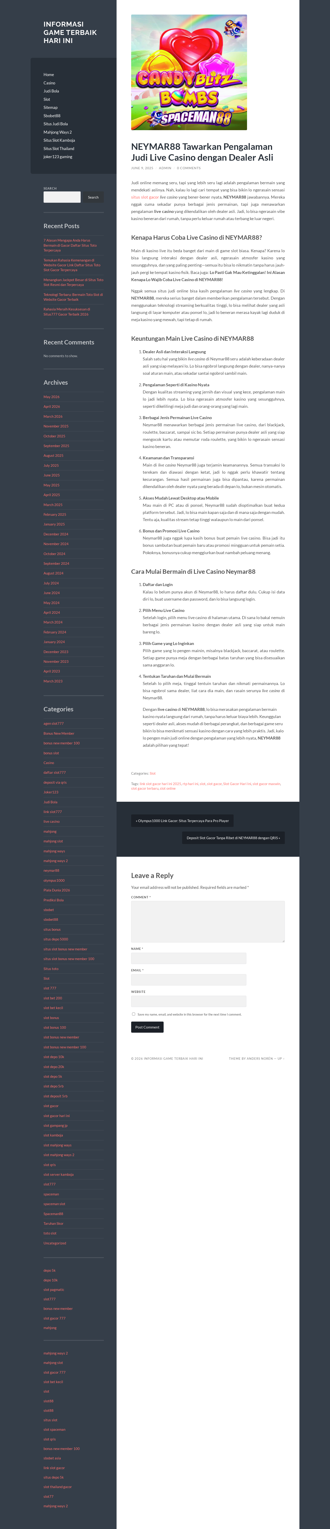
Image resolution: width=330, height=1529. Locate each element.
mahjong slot (53, 841)
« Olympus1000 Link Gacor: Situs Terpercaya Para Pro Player (182, 821)
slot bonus (51, 1018)
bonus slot (51, 753)
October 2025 (54, 436)
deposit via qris (55, 782)
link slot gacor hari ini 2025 (160, 784)
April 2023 (52, 671)
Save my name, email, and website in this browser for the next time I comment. (190, 1014)
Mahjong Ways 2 (58, 132)
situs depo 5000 (56, 939)
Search (50, 188)
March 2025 (53, 505)
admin (165, 168)
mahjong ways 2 (56, 861)
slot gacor (51, 1106)
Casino (49, 82)
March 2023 (53, 681)
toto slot (50, 1233)
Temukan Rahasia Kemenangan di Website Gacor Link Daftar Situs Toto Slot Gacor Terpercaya (72, 265)
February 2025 (55, 514)
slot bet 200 (53, 998)
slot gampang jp (56, 1125)
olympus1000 (54, 880)
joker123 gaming (58, 156)
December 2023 (56, 652)
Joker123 (51, 792)
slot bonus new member (61, 1037)
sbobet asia (52, 1458)
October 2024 (54, 554)
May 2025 (52, 485)
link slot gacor (54, 1468)
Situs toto (51, 969)
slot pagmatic (54, 1289)
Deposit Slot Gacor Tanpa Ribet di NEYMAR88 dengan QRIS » (233, 838)
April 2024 (52, 612)
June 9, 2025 (142, 168)
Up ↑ (281, 1058)
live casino (52, 821)
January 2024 (54, 642)
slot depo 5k (53, 1076)
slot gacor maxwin (266, 784)
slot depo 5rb (53, 1086)
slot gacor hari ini (57, 1116)
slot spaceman (54, 1429)
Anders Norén (260, 1058)
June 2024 (52, 593)
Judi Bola (51, 91)
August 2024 (53, 573)
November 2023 (56, 661)
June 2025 (52, 475)
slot (46, 1391)
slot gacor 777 (55, 1318)
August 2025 (53, 455)
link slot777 (53, 812)
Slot (47, 99)
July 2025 (51, 465)
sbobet (49, 910)
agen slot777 (54, 723)
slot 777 (50, 988)
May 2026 (52, 397)
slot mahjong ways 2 (59, 1155)
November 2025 (56, 426)
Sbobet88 (52, 115)
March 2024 (53, 622)
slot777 (50, 1184)
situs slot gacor (145, 197)
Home (49, 74)
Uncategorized (55, 1243)
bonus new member (58, 1308)
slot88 (49, 1401)
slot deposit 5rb (55, 1096)
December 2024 (56, 534)
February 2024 (55, 632)
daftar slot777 (55, 772)
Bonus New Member (59, 733)
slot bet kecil (53, 1008)
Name (137, 949)
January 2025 (54, 524)
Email (137, 970)
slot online (168, 788)
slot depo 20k (54, 1067)
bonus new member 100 (62, 743)
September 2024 (56, 563)
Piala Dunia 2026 (57, 890)
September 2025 (56, 446)
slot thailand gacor (58, 1487)
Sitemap (50, 107)
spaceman (51, 1194)
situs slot (50, 1420)
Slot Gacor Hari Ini (237, 784)
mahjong (50, 831)
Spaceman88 (53, 1214)
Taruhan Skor (53, 1223)
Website (138, 992)
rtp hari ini (190, 784)
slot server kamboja (59, 1174)
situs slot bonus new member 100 (69, 959)
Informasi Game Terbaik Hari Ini (70, 32)
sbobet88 (51, 919)
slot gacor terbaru (145, 788)
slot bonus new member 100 (65, 1047)
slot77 (49, 1496)
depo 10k (51, 1280)
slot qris (50, 1165)
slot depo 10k (54, 1057)
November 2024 (56, 544)
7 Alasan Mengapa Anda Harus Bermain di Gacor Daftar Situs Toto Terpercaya (70, 245)
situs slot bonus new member (65, 949)
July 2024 (51, 583)
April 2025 (52, 495)
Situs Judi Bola (56, 123)
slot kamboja (53, 1135)
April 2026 (52, 406)
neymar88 (51, 870)
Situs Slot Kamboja (59, 140)
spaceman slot (54, 1204)
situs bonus (52, 929)
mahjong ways (54, 851)
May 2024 (52, 603)
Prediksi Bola (54, 900)
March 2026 (53, 416)
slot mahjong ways (58, 1145)
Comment (141, 897)
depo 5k (50, 1270)
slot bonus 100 (55, 1027)
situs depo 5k (54, 1477)
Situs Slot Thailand (59, 148)
